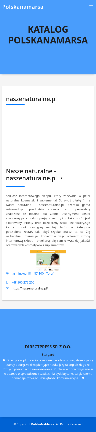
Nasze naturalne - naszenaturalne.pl (35, 174)
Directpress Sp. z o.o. (48, 347)
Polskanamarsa (23, 6)
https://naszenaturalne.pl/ (30, 288)
